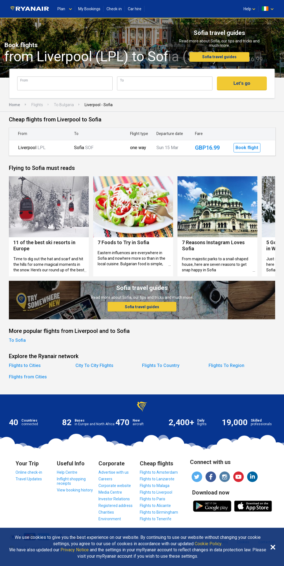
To (122, 80)
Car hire (134, 9)
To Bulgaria (64, 105)
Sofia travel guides (219, 57)
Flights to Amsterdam (159, 472)
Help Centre (67, 472)
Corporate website (114, 485)
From (24, 80)
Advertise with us (113, 472)
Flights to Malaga (154, 485)
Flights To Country (160, 365)
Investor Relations (114, 499)
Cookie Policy (208, 543)
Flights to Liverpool (156, 492)
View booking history (75, 490)
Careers (105, 479)
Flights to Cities (25, 365)
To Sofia (17, 340)
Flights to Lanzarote (157, 479)
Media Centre (110, 492)
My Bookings (89, 9)
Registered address (115, 505)
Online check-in (29, 472)
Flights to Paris (152, 499)
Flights (37, 105)
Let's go (242, 83)
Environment (109, 519)
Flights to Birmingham (159, 512)
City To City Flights (94, 365)
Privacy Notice (74, 549)
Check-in (114, 9)
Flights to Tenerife (155, 519)
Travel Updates (29, 479)
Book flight (246, 147)
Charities (106, 512)
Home (14, 105)
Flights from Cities (28, 376)
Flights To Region (226, 365)
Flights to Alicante (155, 505)
